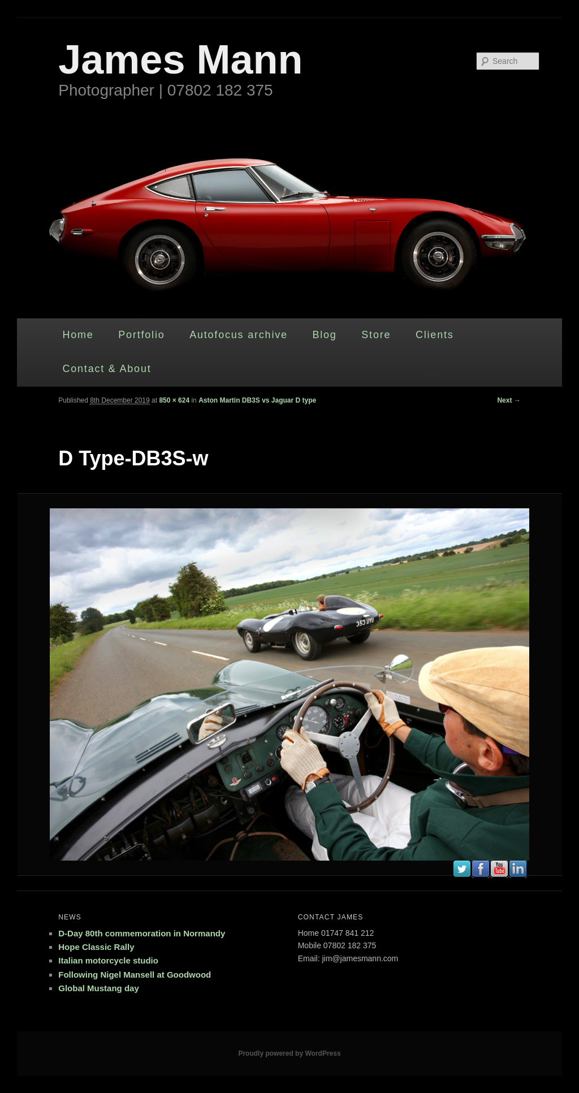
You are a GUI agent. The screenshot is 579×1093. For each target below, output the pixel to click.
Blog (324, 334)
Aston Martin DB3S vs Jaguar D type (257, 400)
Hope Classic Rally (96, 947)
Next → (508, 400)
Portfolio (141, 334)
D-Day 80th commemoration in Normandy (141, 933)
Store (376, 334)
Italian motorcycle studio (108, 960)
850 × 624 (174, 400)
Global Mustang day (98, 988)
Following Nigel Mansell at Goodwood (134, 974)
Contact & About (106, 368)
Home (77, 334)
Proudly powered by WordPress (289, 1053)
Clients (435, 334)
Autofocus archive (238, 334)
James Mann (180, 59)
